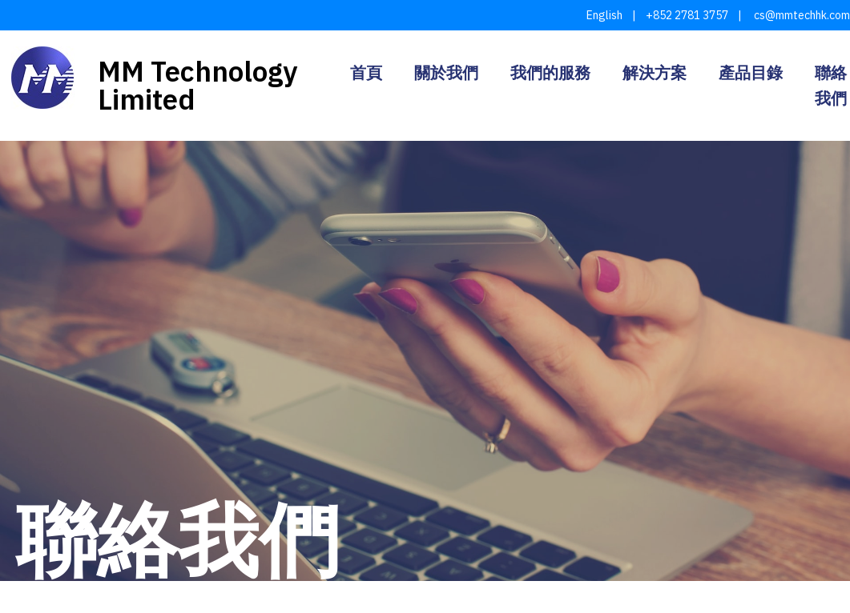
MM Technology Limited (197, 85)
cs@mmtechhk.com (800, 15)
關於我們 (446, 72)
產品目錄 (751, 72)
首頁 (366, 72)
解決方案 (654, 72)
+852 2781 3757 (687, 15)
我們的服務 (550, 72)
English (604, 15)
